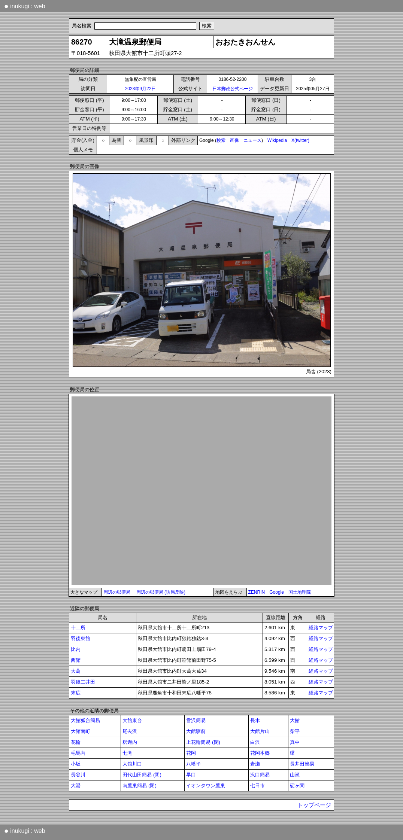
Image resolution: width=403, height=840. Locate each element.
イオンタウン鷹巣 (205, 785)
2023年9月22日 (140, 88)
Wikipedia (277, 140)
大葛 (76, 671)
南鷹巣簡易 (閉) (139, 785)
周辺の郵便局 (116, 592)
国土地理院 (299, 592)
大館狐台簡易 (85, 720)
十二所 (78, 627)
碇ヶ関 (297, 785)
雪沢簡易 (196, 720)
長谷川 (78, 774)
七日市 (257, 785)
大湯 (76, 785)
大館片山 (260, 731)
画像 (234, 140)
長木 (255, 720)
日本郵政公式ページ (232, 88)
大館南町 (80, 731)
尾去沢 (129, 731)
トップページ (314, 805)
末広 (76, 693)
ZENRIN (256, 592)
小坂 (76, 764)
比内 (76, 649)
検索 (220, 140)
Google (276, 592)
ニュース (252, 140)
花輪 (76, 742)
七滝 (127, 753)
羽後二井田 (83, 682)
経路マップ (321, 627)
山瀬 (295, 774)
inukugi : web (24, 6)
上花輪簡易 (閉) (203, 742)
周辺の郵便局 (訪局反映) (160, 592)
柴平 (295, 731)
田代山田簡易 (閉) (141, 774)
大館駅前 (196, 731)
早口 (191, 774)
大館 (295, 720)
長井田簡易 (302, 764)
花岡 (191, 753)
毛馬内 (78, 753)
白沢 (255, 742)
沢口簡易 (260, 774)
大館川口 (132, 764)
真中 (295, 742)
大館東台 (132, 720)
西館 (76, 660)
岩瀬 (255, 764)
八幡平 (193, 764)
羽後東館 (80, 638)
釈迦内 (129, 742)
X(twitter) (300, 140)
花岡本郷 (260, 753)
